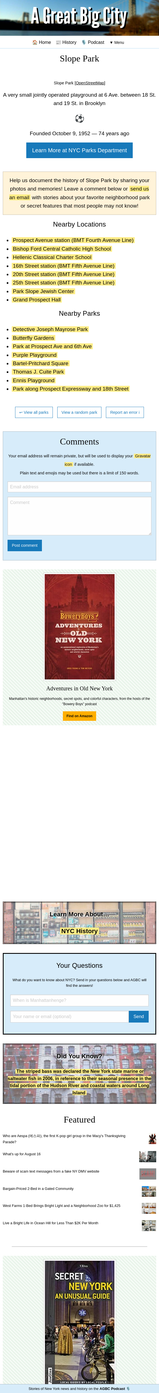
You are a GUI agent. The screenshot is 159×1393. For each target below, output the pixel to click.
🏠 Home (41, 42)
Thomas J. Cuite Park (38, 372)
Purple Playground (34, 355)
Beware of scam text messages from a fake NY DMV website (51, 1171)
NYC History (79, 931)
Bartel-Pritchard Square (40, 363)
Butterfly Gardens (33, 338)
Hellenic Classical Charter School (52, 257)
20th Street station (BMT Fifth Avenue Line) (64, 274)
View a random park (79, 412)
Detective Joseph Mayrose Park (50, 329)
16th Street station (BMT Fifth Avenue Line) (64, 266)
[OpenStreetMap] (90, 83)
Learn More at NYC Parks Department (79, 150)
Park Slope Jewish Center (43, 291)
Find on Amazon (79, 716)
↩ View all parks (34, 412)
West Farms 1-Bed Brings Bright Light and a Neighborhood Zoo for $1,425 (61, 1206)
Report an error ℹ (125, 412)
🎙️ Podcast (92, 42)
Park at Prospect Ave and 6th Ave (52, 346)
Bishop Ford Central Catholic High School (62, 249)
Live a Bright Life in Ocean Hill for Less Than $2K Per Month (50, 1223)
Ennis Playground (33, 380)
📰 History (66, 42)
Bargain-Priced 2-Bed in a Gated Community (38, 1189)
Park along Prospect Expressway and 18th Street (71, 389)
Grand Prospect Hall (37, 300)
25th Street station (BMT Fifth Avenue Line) (64, 283)
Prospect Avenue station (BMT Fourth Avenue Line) (73, 240)
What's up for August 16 (22, 1154)
